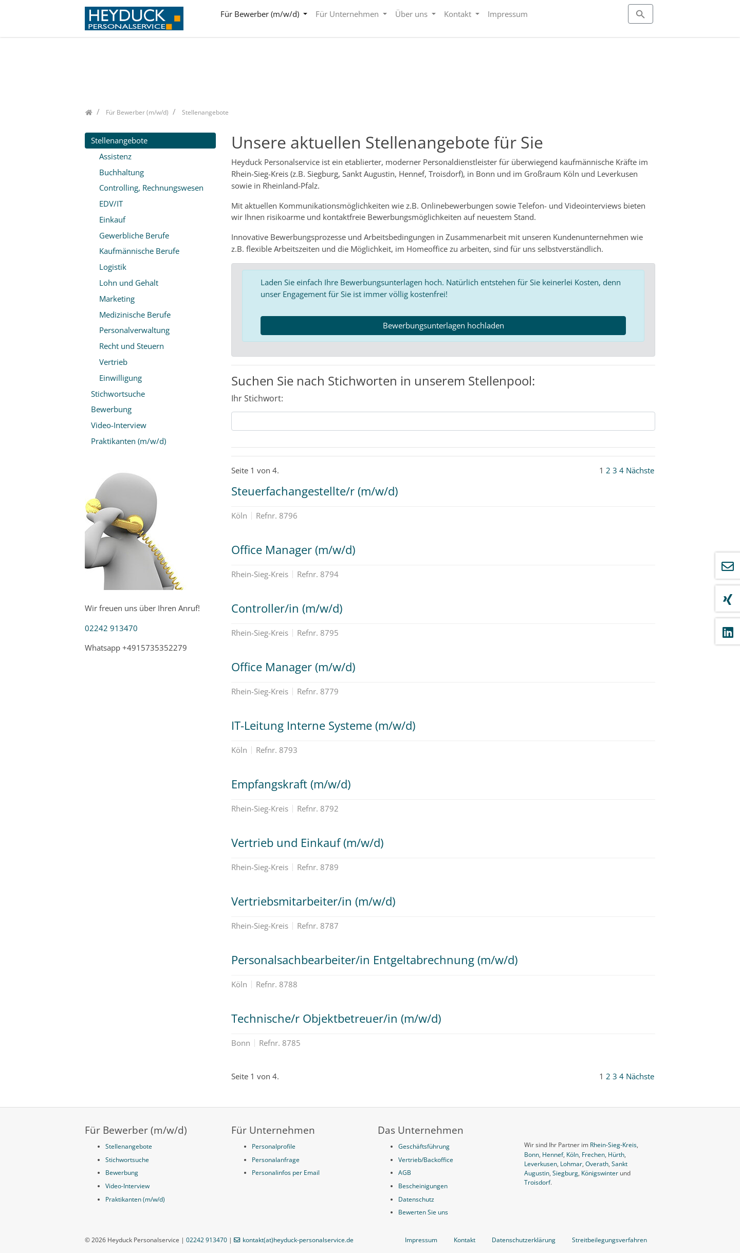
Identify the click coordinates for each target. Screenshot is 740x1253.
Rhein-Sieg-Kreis (613, 1144)
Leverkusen (540, 1163)
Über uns (412, 14)
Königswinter (599, 1173)
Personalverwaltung (134, 330)
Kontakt (458, 14)
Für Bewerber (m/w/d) (260, 14)
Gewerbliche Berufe (134, 235)
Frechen (593, 1154)
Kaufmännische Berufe (139, 251)
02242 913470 (111, 628)
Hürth (616, 1154)
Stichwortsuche (118, 394)
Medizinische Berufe (135, 314)
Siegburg (565, 1173)
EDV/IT (111, 203)
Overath (596, 1163)
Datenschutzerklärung (524, 1240)
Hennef (552, 1154)
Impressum (508, 14)
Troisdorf (537, 1182)
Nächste (640, 470)
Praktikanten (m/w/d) (128, 441)
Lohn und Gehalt (128, 283)
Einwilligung (120, 378)
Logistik (112, 267)
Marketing (117, 298)
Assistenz (115, 156)
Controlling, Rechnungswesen (151, 187)
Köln (572, 1154)
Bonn (531, 1154)
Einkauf (112, 219)
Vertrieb (113, 362)
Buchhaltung (121, 172)
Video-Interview (118, 425)
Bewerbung (111, 409)
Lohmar (571, 1163)
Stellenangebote (119, 140)
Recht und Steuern (131, 346)
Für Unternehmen (348, 14)
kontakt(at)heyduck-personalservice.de (298, 1240)
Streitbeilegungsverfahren (609, 1240)
